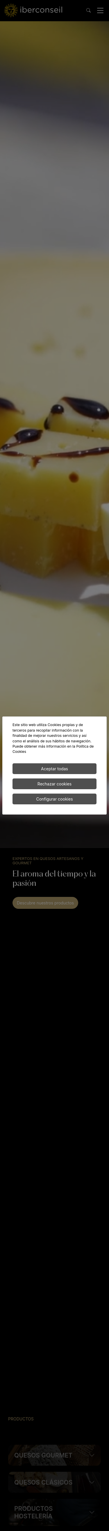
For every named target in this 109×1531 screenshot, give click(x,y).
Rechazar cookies (54, 783)
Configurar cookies (54, 798)
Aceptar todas (54, 768)
